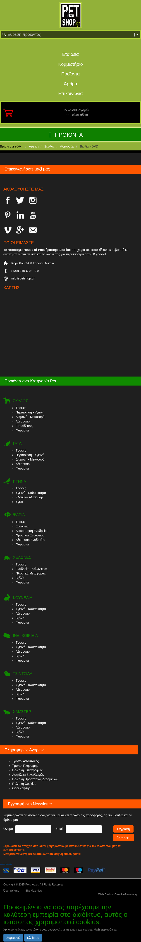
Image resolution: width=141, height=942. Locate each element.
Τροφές (21, 408)
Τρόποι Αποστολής (25, 761)
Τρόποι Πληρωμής (25, 765)
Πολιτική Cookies (24, 783)
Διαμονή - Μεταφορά (30, 417)
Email (59, 829)
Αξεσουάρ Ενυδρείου (30, 540)
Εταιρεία (70, 54)
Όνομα (8, 829)
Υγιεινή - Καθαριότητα (31, 493)
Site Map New (33, 890)
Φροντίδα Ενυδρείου (30, 535)
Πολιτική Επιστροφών (27, 770)
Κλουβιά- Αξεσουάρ (29, 497)
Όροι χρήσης (21, 788)
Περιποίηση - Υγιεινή (30, 412)
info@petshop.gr (23, 278)
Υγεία (19, 502)
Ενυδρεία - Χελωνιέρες (31, 569)
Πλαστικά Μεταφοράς (30, 573)
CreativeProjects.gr (126, 894)
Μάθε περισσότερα (105, 929)
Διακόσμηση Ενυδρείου (32, 531)
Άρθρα (70, 83)
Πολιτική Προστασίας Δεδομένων (35, 779)
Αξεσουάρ (23, 421)
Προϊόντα (70, 73)
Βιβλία (20, 578)
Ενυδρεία (22, 526)
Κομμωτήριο (70, 64)
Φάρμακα (22, 430)
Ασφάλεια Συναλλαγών (28, 774)
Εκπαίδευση (24, 426)
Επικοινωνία (70, 93)
